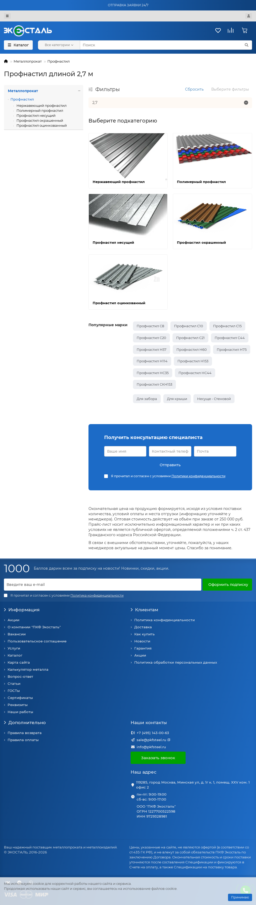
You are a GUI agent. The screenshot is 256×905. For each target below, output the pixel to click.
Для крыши (177, 399)
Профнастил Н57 (151, 349)
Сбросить (194, 89)
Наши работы (20, 712)
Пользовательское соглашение (37, 641)
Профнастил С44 (230, 338)
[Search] (166, 45)
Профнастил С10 (188, 326)
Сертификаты (20, 698)
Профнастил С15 (227, 326)
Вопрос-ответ (20, 676)
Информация (22, 609)
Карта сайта (19, 662)
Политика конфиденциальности (164, 620)
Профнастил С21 (190, 338)
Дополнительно (25, 722)
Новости (142, 641)
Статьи (14, 683)
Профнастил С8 (150, 326)
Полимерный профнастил (39, 110)
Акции (13, 620)
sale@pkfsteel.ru (151, 740)
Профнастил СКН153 (154, 384)
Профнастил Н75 (232, 349)
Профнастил (58, 61)
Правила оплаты (23, 740)
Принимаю (240, 897)
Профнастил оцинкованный (41, 125)
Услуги (14, 648)
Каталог (15, 655)
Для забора (147, 399)
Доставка (143, 627)
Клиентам (144, 609)
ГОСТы (14, 691)
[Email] (102, 585)
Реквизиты (18, 705)
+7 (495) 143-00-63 (153, 733)
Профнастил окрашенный (39, 120)
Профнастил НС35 (153, 373)
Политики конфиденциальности (198, 476)
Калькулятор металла (28, 669)
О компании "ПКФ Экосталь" (34, 627)
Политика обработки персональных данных (175, 662)
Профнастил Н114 (152, 361)
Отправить (170, 465)
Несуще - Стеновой (214, 399)
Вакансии (17, 634)
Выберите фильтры (230, 89)
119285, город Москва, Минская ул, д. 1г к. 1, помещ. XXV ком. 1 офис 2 (193, 784)
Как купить (144, 634)
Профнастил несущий (35, 115)
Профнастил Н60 (191, 349)
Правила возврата (25, 733)
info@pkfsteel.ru (151, 747)
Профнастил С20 (151, 338)
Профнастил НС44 (195, 373)
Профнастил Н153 (192, 361)
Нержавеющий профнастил (41, 105)
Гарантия (143, 648)
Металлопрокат (28, 61)
